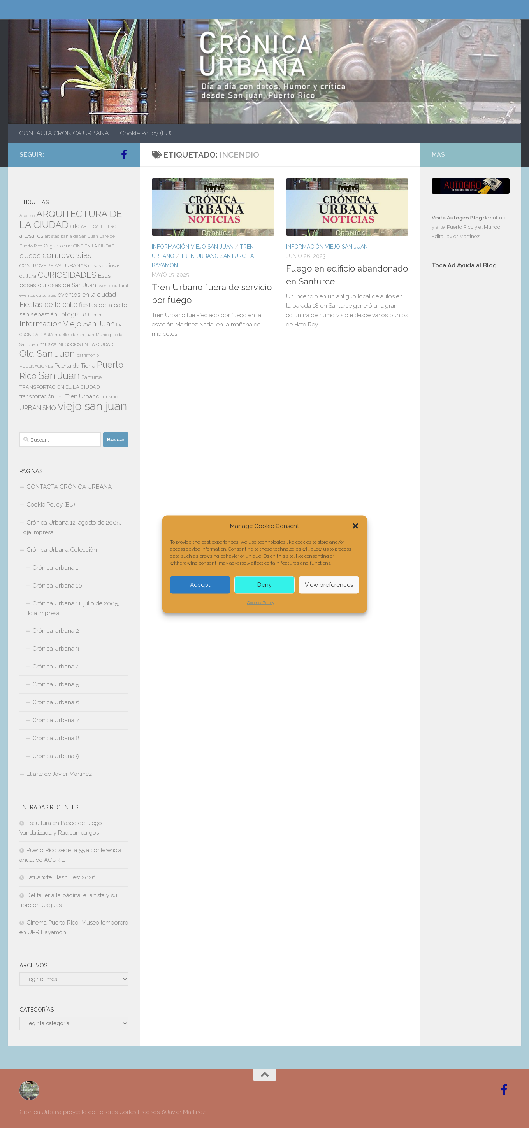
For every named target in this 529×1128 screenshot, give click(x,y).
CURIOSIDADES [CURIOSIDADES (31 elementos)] (67, 275)
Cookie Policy (260, 602)
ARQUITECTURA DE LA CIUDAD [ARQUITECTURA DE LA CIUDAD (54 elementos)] (70, 219)
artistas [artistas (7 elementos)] (52, 236)
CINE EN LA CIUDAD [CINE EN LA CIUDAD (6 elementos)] (93, 246)
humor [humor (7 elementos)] (95, 315)
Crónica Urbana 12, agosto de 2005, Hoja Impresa (70, 527)
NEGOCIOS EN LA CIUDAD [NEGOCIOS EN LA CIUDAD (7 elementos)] (85, 344)
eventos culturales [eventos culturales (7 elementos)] (37, 295)
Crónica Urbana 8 (56, 738)
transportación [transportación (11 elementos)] (36, 396)
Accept (200, 584)
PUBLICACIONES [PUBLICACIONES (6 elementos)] (36, 366)
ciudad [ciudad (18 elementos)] (30, 256)
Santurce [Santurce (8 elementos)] (91, 377)
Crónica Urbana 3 (55, 648)
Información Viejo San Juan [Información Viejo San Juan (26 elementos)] (66, 323)
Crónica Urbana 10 (57, 585)
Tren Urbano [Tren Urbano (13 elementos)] (82, 396)
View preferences (329, 584)
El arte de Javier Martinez (59, 773)
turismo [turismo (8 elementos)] (109, 397)
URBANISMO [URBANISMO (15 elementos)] (37, 408)
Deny (264, 584)
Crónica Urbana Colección (61, 549)
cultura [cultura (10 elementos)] (27, 276)
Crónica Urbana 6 (56, 702)
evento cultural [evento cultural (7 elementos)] (113, 285)
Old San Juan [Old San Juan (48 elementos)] (47, 353)
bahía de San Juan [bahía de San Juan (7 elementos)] (79, 236)
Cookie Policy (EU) (146, 133)
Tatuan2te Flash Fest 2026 (61, 877)
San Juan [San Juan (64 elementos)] (59, 375)
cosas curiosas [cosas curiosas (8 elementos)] (104, 265)
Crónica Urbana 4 (55, 666)
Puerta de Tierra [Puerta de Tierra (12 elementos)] (74, 365)
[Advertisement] (471, 406)
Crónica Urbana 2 (55, 630)
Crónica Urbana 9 (55, 756)
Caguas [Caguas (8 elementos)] (52, 246)
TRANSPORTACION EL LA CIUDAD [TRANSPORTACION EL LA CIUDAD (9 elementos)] (59, 387)
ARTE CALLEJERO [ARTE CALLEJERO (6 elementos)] (98, 226)
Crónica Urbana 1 (55, 567)
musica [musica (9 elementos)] (48, 344)
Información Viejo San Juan (193, 247)
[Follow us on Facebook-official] (123, 154)
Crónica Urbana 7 (55, 720)
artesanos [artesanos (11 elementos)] (31, 236)
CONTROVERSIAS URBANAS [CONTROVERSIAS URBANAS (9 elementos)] (53, 265)
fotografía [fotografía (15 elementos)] (72, 314)
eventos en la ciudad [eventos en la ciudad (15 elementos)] (87, 294)
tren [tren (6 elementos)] (60, 397)
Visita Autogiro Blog (457, 218)
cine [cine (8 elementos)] (67, 246)
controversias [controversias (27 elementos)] (66, 255)
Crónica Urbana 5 (55, 684)
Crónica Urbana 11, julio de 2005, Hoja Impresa (72, 608)
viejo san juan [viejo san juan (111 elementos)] (92, 406)
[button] (355, 526)
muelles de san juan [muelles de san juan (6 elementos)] (74, 334)
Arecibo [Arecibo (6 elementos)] (27, 215)
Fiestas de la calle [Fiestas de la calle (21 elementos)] (48, 304)
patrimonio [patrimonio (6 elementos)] (88, 355)
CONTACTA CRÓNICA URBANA (64, 133)
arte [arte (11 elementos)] (74, 226)
